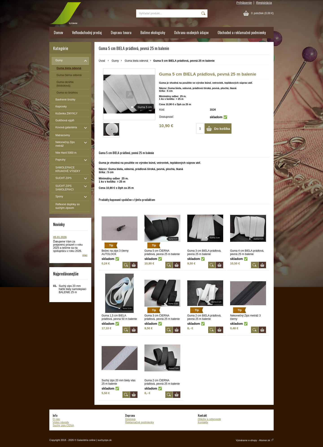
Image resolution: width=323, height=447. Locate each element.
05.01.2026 (60, 237)
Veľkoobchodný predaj (87, 32)
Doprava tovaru (121, 32)
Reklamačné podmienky (139, 422)
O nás (56, 419)
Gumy (115, 60)
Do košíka (222, 129)
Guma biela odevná (136, 60)
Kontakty (203, 422)
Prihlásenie (244, 2)
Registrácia (264, 2)
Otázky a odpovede (209, 419)
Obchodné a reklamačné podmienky (242, 32)
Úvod (102, 60)
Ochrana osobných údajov (191, 32)
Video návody (61, 422)
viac (84, 255)
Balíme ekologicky (152, 32)
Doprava (130, 419)
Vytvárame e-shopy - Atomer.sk (255, 440)
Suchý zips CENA (63, 425)
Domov (58, 32)
